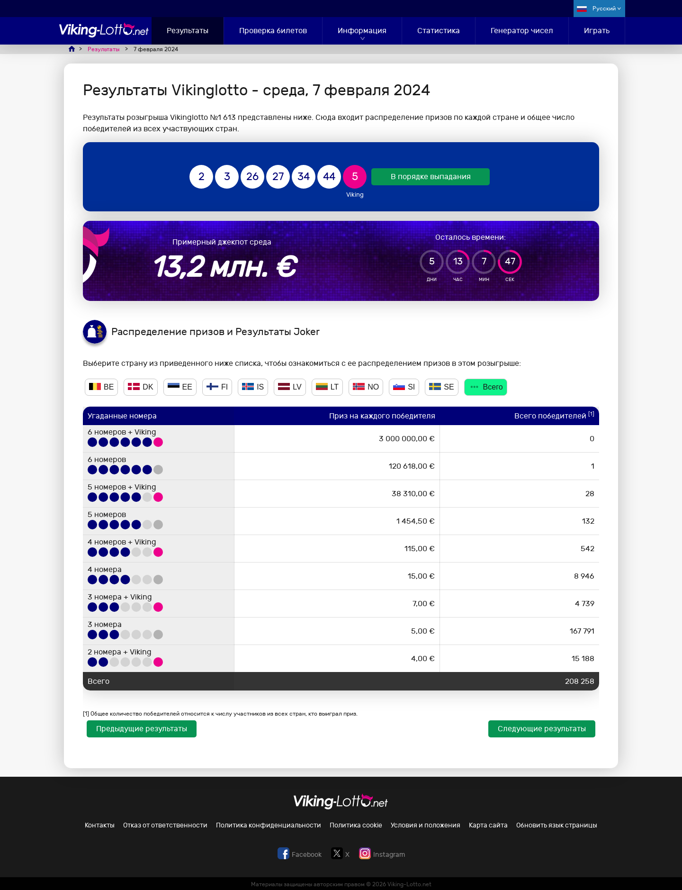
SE (441, 387)
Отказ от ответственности (165, 825)
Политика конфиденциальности (268, 825)
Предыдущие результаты (141, 728)
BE (101, 387)
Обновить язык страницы (556, 825)
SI (404, 387)
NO (366, 387)
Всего (485, 387)
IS (253, 387)
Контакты (100, 825)
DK (140, 387)
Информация (362, 30)
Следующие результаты (542, 728)
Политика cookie (356, 825)
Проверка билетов (273, 30)
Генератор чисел (522, 30)
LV (289, 387)
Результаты (187, 30)
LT (327, 387)
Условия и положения (425, 825)
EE (180, 387)
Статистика (438, 30)
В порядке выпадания (431, 176)
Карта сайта (488, 825)
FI (217, 387)
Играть (597, 30)
